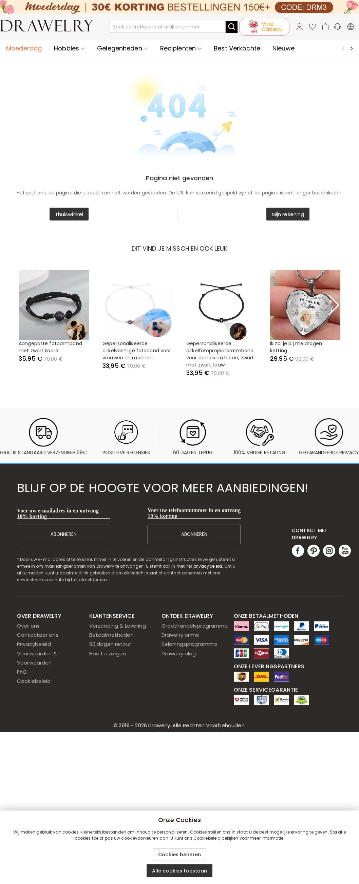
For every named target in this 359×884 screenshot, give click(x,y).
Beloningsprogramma (189, 644)
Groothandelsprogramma (195, 625)
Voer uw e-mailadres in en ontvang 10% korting (58, 513)
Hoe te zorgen (107, 653)
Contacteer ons (37, 634)
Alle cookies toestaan (179, 870)
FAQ (22, 671)
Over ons (28, 625)
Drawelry (196, 725)
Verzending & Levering (117, 625)
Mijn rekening (288, 214)
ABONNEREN (64, 534)
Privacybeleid (34, 644)
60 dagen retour (110, 644)
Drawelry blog (179, 653)
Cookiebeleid (34, 681)
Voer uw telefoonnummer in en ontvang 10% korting (194, 513)
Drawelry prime (181, 634)
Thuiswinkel (69, 214)
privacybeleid (207, 566)
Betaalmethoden (111, 634)
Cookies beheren (179, 854)
